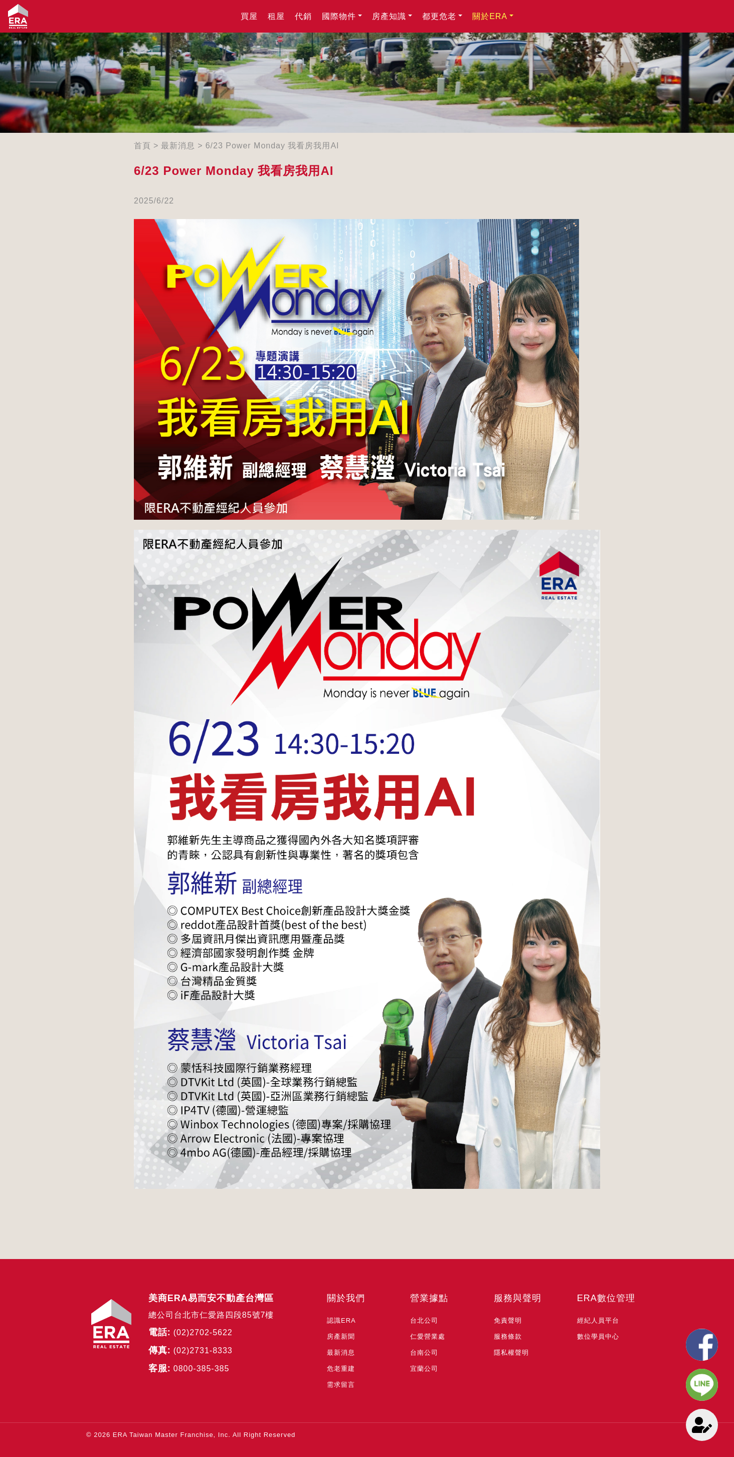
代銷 (303, 16)
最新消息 (178, 145)
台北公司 (424, 1320)
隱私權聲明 (511, 1352)
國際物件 (339, 16)
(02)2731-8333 (203, 1350)
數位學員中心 (598, 1336)
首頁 (142, 145)
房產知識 (389, 16)
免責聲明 (508, 1320)
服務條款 (508, 1336)
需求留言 (341, 1384)
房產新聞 (341, 1336)
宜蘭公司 (424, 1368)
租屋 (276, 16)
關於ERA (489, 16)
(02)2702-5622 (203, 1332)
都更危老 (439, 16)
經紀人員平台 (598, 1320)
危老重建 (341, 1368)
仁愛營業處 (427, 1336)
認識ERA (341, 1320)
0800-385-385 (201, 1368)
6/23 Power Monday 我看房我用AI (272, 145)
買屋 (249, 16)
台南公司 (424, 1352)
